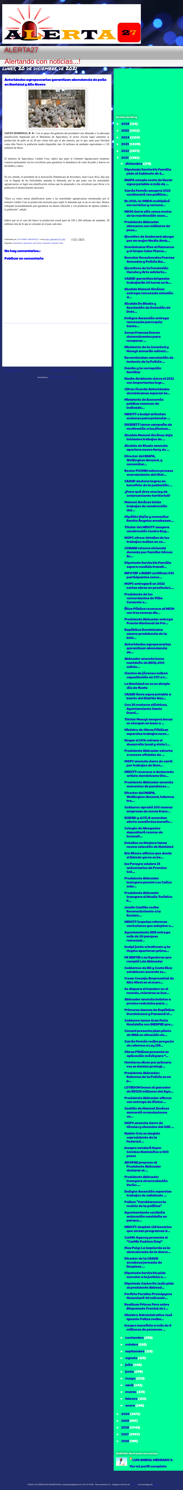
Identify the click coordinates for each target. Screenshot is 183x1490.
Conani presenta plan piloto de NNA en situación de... (147, 1032)
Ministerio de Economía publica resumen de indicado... (143, 403)
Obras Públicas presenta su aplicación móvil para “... (146, 1053)
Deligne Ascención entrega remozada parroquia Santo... (146, 322)
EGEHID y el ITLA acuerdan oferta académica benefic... (148, 819)
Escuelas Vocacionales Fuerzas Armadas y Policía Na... (149, 259)
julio (129, 1364)
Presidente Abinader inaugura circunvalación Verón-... (146, 1180)
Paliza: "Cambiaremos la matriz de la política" (145, 1203)
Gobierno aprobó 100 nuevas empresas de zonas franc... (148, 809)
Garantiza (46, 243)
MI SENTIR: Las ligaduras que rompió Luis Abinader (147, 959)
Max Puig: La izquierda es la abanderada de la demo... (147, 1249)
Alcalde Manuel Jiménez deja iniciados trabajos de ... (148, 437)
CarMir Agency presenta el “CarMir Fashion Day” (146, 1239)
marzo (131, 1391)
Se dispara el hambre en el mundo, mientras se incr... (146, 990)
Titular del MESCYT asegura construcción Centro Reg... (146, 529)
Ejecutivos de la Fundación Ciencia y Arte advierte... (146, 270)
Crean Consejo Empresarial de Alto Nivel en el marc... (149, 980)
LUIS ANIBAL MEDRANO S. (152, 1459)
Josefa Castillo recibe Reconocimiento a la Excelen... (142, 911)
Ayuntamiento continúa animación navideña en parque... (145, 1216)
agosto (131, 1357)
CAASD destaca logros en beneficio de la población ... (148, 483)
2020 (125, 1413)
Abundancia (17, 243)
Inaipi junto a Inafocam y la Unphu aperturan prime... (147, 948)
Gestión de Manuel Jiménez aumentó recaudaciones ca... (146, 1112)
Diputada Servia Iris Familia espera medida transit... (147, 564)
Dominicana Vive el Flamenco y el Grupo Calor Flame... (149, 248)
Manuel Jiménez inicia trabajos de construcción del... (145, 506)
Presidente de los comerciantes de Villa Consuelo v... (143, 598)
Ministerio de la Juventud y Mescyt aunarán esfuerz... (146, 348)
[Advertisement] (56, 344)
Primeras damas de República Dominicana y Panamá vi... (149, 1011)
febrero (131, 1398)
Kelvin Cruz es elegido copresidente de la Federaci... (142, 1137)
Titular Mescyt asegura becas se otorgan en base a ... (148, 721)
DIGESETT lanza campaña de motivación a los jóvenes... (148, 426)
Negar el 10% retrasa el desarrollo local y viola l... (147, 742)
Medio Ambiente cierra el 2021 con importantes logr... (149, 380)
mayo (130, 1378)
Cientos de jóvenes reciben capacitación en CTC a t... (146, 675)
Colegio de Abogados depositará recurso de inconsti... (143, 832)
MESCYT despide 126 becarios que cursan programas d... (147, 1228)
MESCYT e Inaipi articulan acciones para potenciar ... (147, 416)
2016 (125, 1440)
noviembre (134, 1337)
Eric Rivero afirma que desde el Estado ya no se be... (148, 855)
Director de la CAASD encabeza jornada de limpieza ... (143, 1262)
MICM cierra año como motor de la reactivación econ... (148, 213)
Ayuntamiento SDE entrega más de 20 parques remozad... (147, 936)
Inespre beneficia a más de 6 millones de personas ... (147, 1327)
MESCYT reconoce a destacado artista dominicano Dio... (149, 773)
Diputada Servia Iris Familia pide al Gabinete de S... (147, 171)
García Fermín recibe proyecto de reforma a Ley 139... (149, 1043)
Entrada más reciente (14, 370)
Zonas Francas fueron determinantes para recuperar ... (142, 336)
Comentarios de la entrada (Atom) (62, 377)
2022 (125, 150)
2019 (125, 1420)
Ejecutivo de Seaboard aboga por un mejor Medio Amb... (149, 238)
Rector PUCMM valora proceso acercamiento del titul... (148, 472)
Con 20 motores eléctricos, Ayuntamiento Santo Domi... (145, 708)
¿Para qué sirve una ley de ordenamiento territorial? (147, 493)
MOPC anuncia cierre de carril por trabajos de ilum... (148, 763)
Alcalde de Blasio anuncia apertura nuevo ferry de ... (146, 447)
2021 (125, 157)
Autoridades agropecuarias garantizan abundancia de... (147, 648)
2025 (125, 130)
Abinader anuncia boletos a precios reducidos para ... (147, 1001)
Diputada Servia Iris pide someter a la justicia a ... (145, 1274)
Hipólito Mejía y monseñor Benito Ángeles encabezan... (149, 518)
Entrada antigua (101, 370)
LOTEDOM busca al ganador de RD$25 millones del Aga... (148, 1089)
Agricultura (27, 243)
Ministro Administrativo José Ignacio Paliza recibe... (148, 1316)
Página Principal (59, 370)
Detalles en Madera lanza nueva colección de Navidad (148, 844)
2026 (125, 123)
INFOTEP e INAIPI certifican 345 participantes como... (149, 575)
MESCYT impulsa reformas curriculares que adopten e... (148, 923)
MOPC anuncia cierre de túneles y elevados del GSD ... (149, 1124)
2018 (125, 1427)
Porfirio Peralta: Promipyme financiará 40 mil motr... (148, 1295)
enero (130, 1405)
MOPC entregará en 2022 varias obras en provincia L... (149, 585)
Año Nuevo (37, 243)
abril (129, 1385)
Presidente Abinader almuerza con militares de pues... (147, 225)
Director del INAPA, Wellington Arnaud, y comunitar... (143, 460)
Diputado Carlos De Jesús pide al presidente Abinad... (149, 1285)
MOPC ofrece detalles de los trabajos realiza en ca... (146, 539)
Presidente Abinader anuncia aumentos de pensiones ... (148, 784)
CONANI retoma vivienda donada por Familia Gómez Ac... (148, 552)
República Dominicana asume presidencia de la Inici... (145, 633)
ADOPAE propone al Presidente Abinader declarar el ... (142, 1166)
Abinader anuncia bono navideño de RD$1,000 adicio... (144, 662)
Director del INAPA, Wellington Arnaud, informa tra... (149, 796)
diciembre (134, 163)
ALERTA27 (21, 50)
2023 (125, 143)
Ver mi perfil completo (148, 1466)
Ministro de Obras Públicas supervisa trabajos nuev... (146, 731)
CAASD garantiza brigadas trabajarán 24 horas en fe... (147, 280)
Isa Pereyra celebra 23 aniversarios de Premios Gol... (145, 867)
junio (129, 1371)
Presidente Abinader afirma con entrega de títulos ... (147, 1099)
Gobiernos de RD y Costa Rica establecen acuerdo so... (148, 969)
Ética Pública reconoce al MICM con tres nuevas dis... (149, 610)
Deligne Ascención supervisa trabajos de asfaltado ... (147, 1193)
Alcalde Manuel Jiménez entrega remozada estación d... (148, 293)
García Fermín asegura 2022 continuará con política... (147, 192)
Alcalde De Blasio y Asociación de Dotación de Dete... (147, 307)
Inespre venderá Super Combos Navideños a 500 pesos (146, 1151)
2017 (125, 1434)
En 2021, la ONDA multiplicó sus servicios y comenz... (147, 202)
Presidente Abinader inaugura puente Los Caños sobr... (148, 882)
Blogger (156, 1484)
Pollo (61, 243)
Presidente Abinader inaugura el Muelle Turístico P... (148, 896)
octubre (131, 1344)
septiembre (135, 1351)
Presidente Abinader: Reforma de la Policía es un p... (147, 1076)
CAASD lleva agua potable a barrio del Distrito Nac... (147, 696)
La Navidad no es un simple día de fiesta (147, 685)
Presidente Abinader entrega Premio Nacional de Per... (148, 621)
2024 (125, 137)
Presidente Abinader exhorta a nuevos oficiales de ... (148, 752)
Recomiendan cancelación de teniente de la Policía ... (148, 359)
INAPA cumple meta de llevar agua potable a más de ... (148, 181)
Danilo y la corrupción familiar (142, 370)
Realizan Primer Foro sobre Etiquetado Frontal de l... (146, 1306)
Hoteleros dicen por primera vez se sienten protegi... (147, 1064)
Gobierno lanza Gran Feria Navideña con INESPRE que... (148, 1022)
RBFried (133, 1484)
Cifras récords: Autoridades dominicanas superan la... (147, 391)
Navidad (55, 243)
